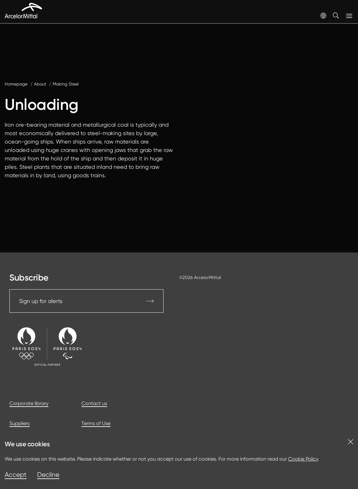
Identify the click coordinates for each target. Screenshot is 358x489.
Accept (16, 474)
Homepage (16, 83)
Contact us (94, 403)
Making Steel (66, 83)
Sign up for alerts (86, 301)
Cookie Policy (303, 459)
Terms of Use (95, 423)
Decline (48, 474)
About (40, 83)
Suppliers (19, 423)
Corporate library (28, 403)
